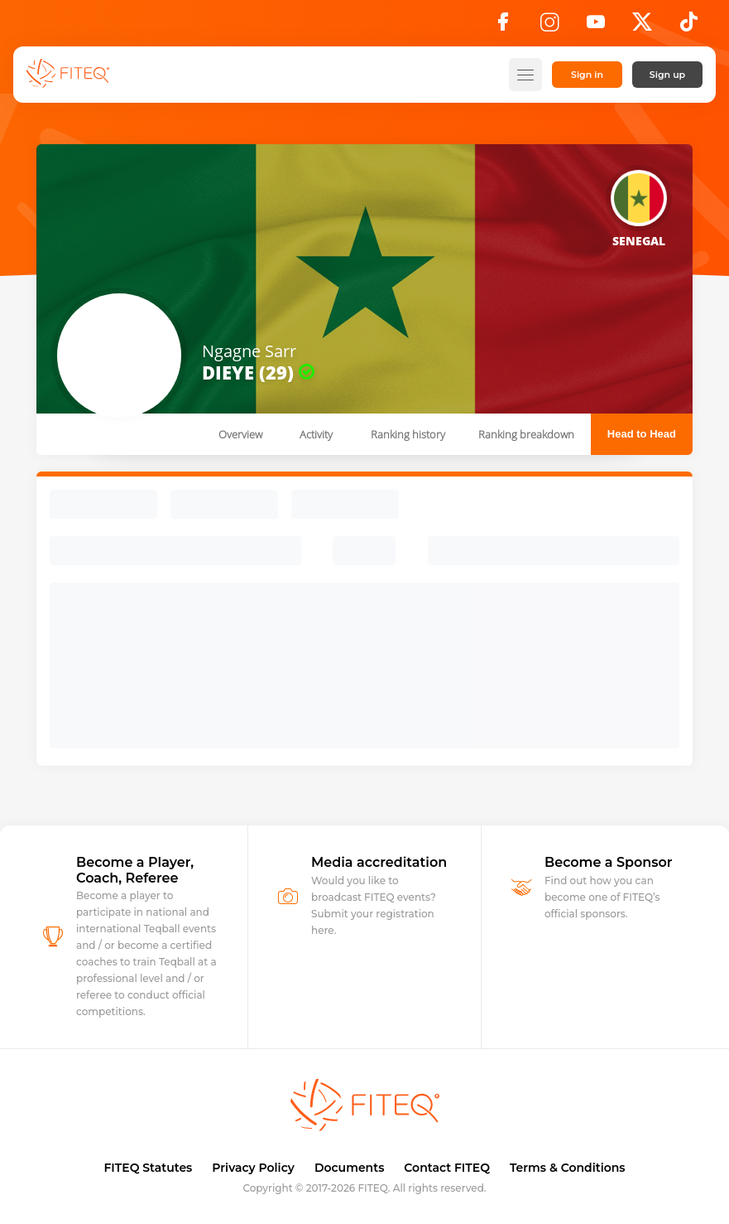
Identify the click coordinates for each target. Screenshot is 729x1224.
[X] (642, 26)
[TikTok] (689, 26)
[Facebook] (503, 26)
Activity (316, 434)
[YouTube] (596, 26)
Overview (240, 434)
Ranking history (408, 434)
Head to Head (641, 434)
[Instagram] (549, 26)
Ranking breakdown (526, 434)
